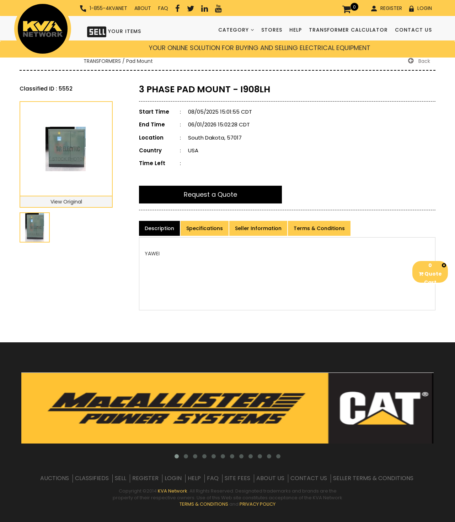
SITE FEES (237, 478)
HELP (295, 29)
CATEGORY (236, 29)
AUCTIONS (54, 478)
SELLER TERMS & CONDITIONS (373, 478)
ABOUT (142, 8)
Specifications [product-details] (204, 228)
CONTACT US (413, 29)
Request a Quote (210, 194)
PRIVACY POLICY (257, 504)
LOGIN (420, 8)
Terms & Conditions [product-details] (319, 228)
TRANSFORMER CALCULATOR (348, 29)
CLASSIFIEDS (92, 478)
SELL (120, 478)
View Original (66, 201)
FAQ (163, 8)
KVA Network (172, 491)
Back (419, 61)
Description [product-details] (159, 228)
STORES (271, 29)
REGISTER (386, 8)
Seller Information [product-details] (258, 228)
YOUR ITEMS (114, 31)
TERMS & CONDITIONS (204, 504)
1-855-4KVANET (103, 8)
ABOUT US (270, 478)
